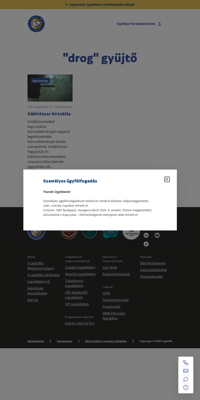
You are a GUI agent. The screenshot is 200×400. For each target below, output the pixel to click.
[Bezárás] (167, 179)
